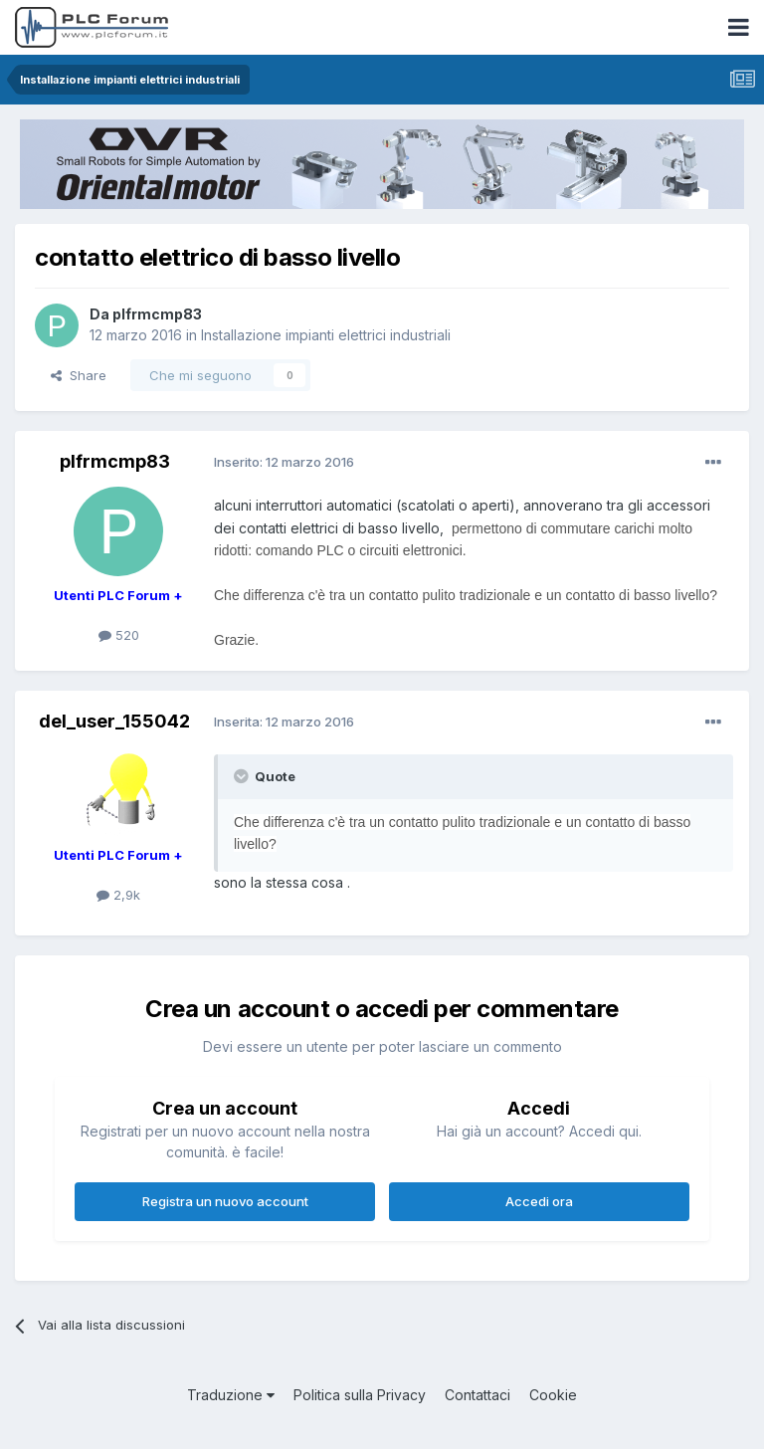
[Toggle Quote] (243, 776)
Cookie (553, 1394)
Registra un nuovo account (225, 1201)
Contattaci (477, 1394)
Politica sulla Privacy (359, 1394)
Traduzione (231, 1394)
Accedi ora (539, 1201)
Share (78, 375)
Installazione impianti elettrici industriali (326, 334)
